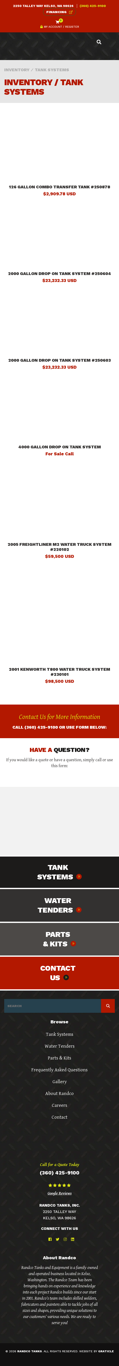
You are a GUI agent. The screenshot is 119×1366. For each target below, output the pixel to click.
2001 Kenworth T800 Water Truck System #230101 (59, 672)
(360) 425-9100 (93, 6)
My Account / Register (59, 26)
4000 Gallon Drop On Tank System (59, 446)
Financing (59, 12)
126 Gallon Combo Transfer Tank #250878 (59, 186)
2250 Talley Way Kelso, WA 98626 (43, 6)
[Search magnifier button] (108, 1006)
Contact (59, 1117)
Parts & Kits (59, 1058)
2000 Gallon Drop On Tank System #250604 (59, 273)
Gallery (59, 1082)
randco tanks (29, 1351)
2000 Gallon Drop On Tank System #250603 (59, 360)
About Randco (59, 1093)
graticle (106, 1351)
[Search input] (53, 1006)
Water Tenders (60, 1046)
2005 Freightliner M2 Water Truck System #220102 (59, 547)
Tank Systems (59, 1034)
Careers (59, 1105)
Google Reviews (60, 1193)
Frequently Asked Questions (59, 1070)
